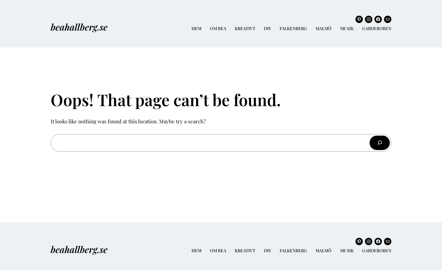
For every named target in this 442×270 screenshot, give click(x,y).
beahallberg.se (79, 27)
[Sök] (380, 143)
